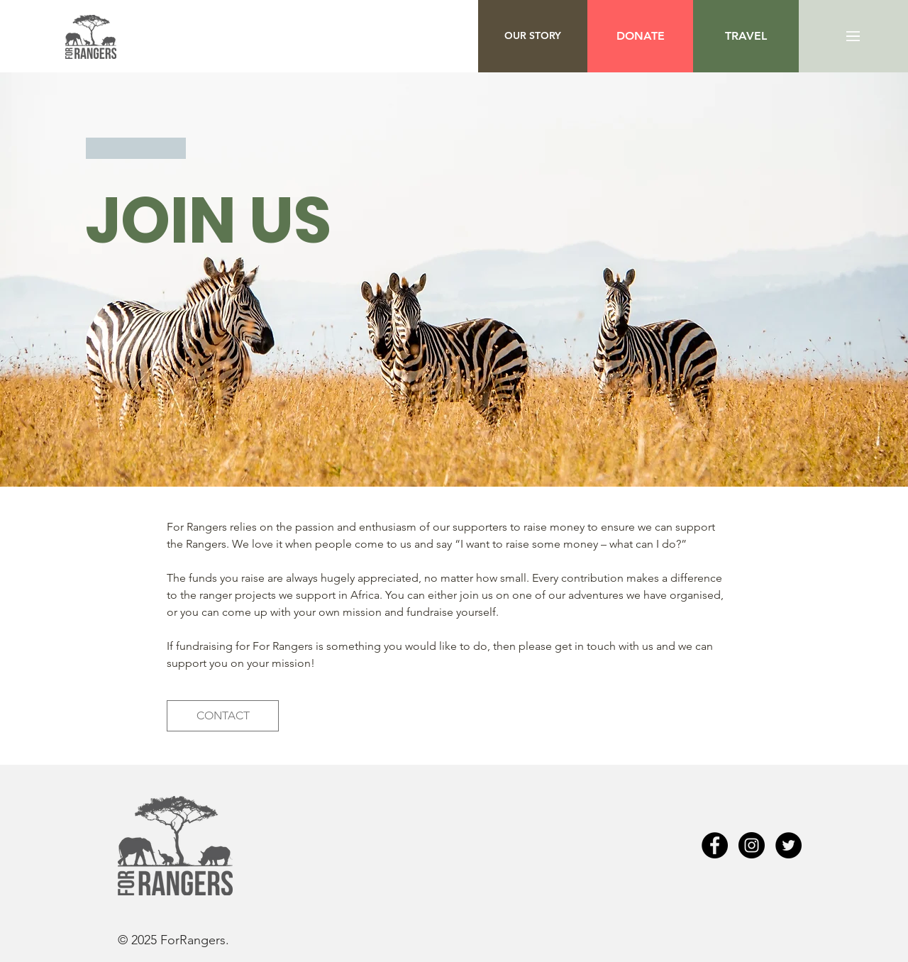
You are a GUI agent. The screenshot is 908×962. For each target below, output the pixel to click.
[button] (746, 36)
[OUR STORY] (532, 36)
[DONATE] (640, 36)
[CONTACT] (223, 715)
